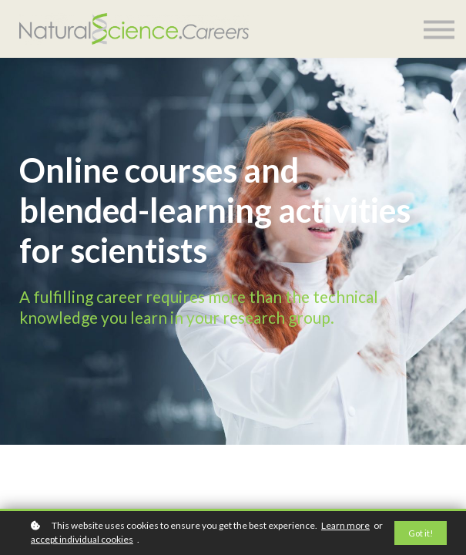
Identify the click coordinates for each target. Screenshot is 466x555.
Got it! (420, 533)
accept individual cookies (82, 539)
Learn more (345, 525)
